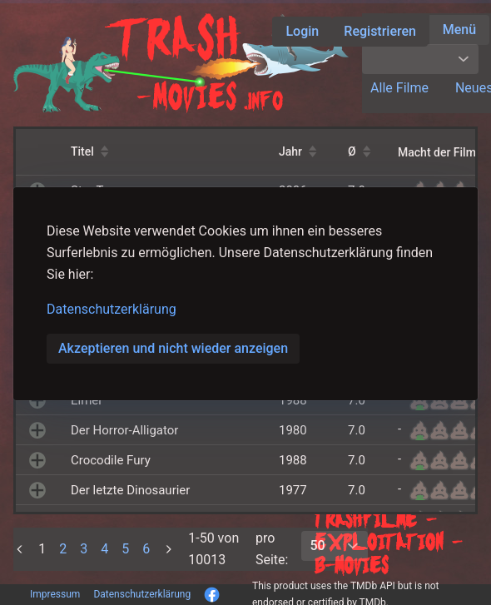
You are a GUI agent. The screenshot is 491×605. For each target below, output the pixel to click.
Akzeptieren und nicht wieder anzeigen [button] (173, 348)
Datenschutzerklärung (111, 309)
